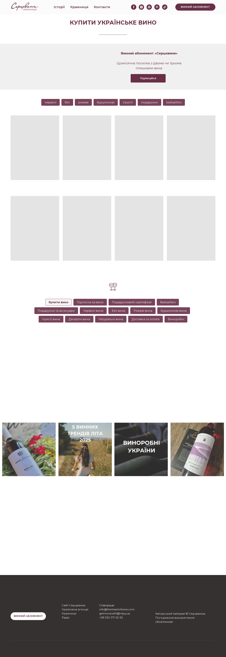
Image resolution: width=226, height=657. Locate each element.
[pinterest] (157, 7)
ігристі (128, 102)
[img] (158, 606)
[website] (149, 7)
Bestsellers (168, 302)
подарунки (149, 102)
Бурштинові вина (174, 310)
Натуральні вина (111, 319)
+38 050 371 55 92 (111, 617)
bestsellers (174, 102)
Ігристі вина (51, 319)
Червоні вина (93, 310)
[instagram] (141, 7)
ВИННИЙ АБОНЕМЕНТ (28, 616)
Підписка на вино (90, 302)
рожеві (83, 102)
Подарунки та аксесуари (56, 310)
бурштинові (105, 102)
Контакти (102, 7)
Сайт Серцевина (73, 605)
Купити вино (58, 302)
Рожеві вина (143, 310)
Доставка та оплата (145, 319)
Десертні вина (79, 319)
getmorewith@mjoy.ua (114, 613)
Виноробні (176, 319)
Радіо (66, 617)
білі (67, 102)
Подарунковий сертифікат (132, 302)
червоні (50, 102)
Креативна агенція (75, 609)
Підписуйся (148, 78)
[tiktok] (164, 7)
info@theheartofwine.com (117, 609)
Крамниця (79, 7)
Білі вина (118, 310)
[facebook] (133, 7)
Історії (59, 7)
